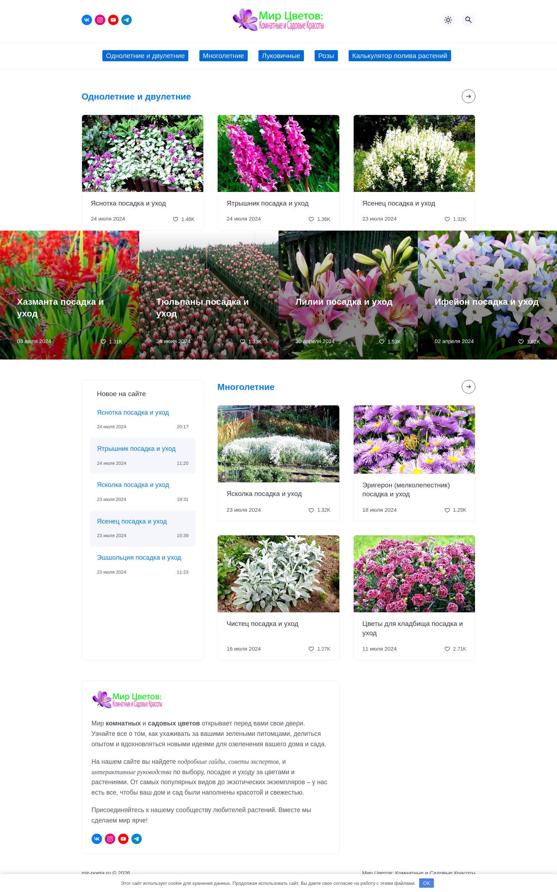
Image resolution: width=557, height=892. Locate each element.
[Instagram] (100, 20)
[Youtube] (113, 20)
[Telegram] (126, 20)
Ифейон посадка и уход (487, 302)
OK (426, 883)
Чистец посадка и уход (263, 623)
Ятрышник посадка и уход (268, 203)
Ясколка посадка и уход (133, 484)
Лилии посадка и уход (344, 302)
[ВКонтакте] (87, 20)
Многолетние (246, 387)
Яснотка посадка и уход (128, 203)
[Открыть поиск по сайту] (468, 20)
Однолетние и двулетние (136, 96)
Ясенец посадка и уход (398, 203)
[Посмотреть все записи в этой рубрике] (468, 96)
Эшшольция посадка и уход (139, 557)
